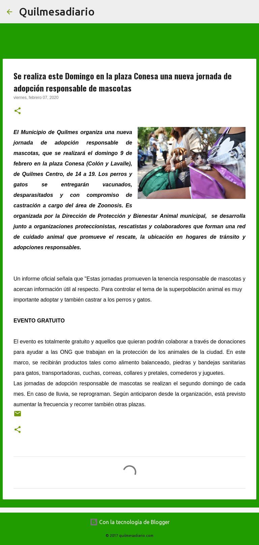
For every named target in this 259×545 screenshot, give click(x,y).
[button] (17, 111)
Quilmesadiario (57, 11)
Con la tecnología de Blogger (130, 522)
